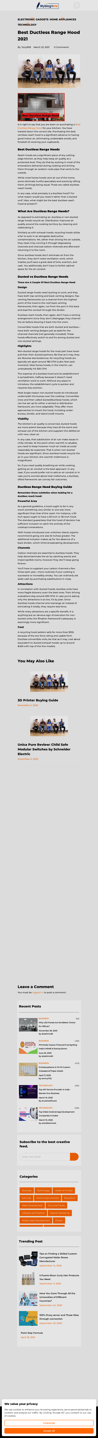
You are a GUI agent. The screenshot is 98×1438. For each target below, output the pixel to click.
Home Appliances (63, 19)
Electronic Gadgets (33, 19)
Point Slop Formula (32, 1332)
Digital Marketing (60, 1213)
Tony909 (24, 47)
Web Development (32, 1205)
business (44, 1018)
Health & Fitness (64, 1190)
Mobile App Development (36, 1220)
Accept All (49, 1430)
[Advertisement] (49, 875)
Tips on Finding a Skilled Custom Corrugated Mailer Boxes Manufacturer (58, 1257)
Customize (49, 1423)
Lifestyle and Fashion (33, 1213)
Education (69, 1198)
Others (59, 1220)
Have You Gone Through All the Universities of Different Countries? (57, 1297)
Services (26, 1198)
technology (46, 1085)
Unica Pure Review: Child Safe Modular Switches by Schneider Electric (44, 749)
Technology (27, 24)
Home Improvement (47, 1198)
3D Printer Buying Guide (38, 700)
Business (27, 1190)
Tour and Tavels (56, 1205)
